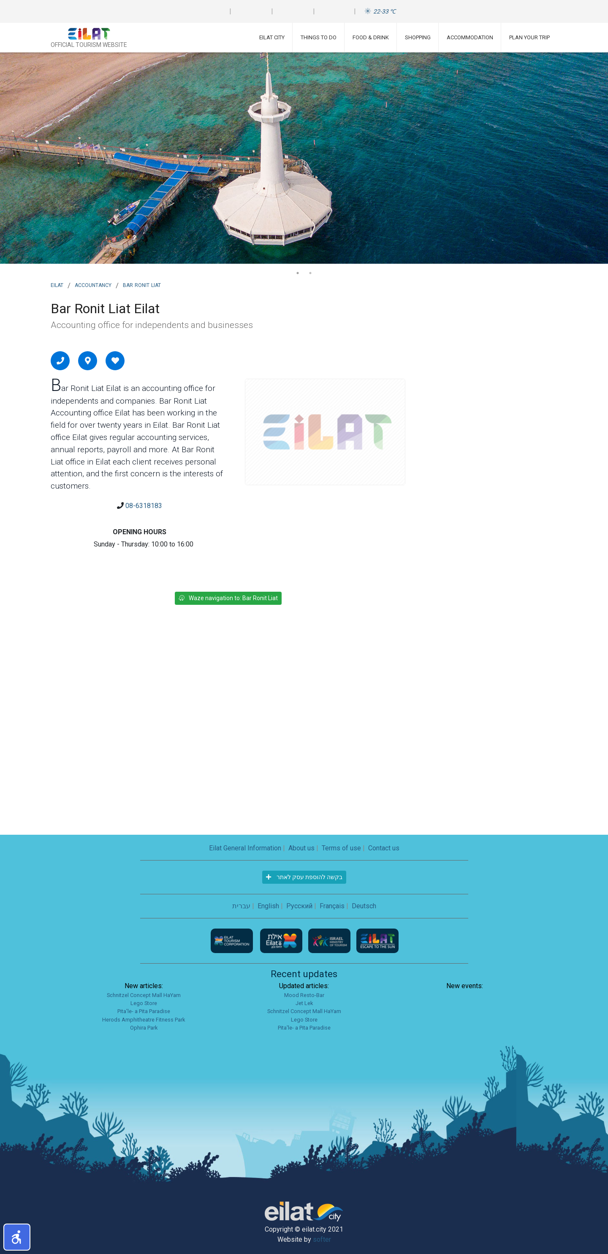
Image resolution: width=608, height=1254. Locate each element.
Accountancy (93, 284)
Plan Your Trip (529, 37)
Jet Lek (304, 1003)
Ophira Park (143, 1028)
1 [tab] (297, 273)
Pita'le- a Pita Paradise (143, 1011)
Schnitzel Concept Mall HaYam (144, 995)
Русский (299, 906)
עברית (241, 906)
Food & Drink (371, 37)
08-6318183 (143, 506)
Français (332, 906)
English (268, 906)
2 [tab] (310, 273)
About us (301, 848)
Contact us (383, 848)
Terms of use (341, 848)
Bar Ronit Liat (142, 284)
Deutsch (364, 906)
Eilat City (272, 37)
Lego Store (143, 1003)
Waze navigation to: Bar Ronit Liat (228, 598)
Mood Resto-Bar (304, 995)
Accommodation (470, 37)
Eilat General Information (245, 848)
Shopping (418, 37)
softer (322, 1239)
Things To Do (319, 37)
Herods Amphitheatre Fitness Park (143, 1019)
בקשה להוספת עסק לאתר (304, 877)
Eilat (57, 284)
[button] (17, 1237)
